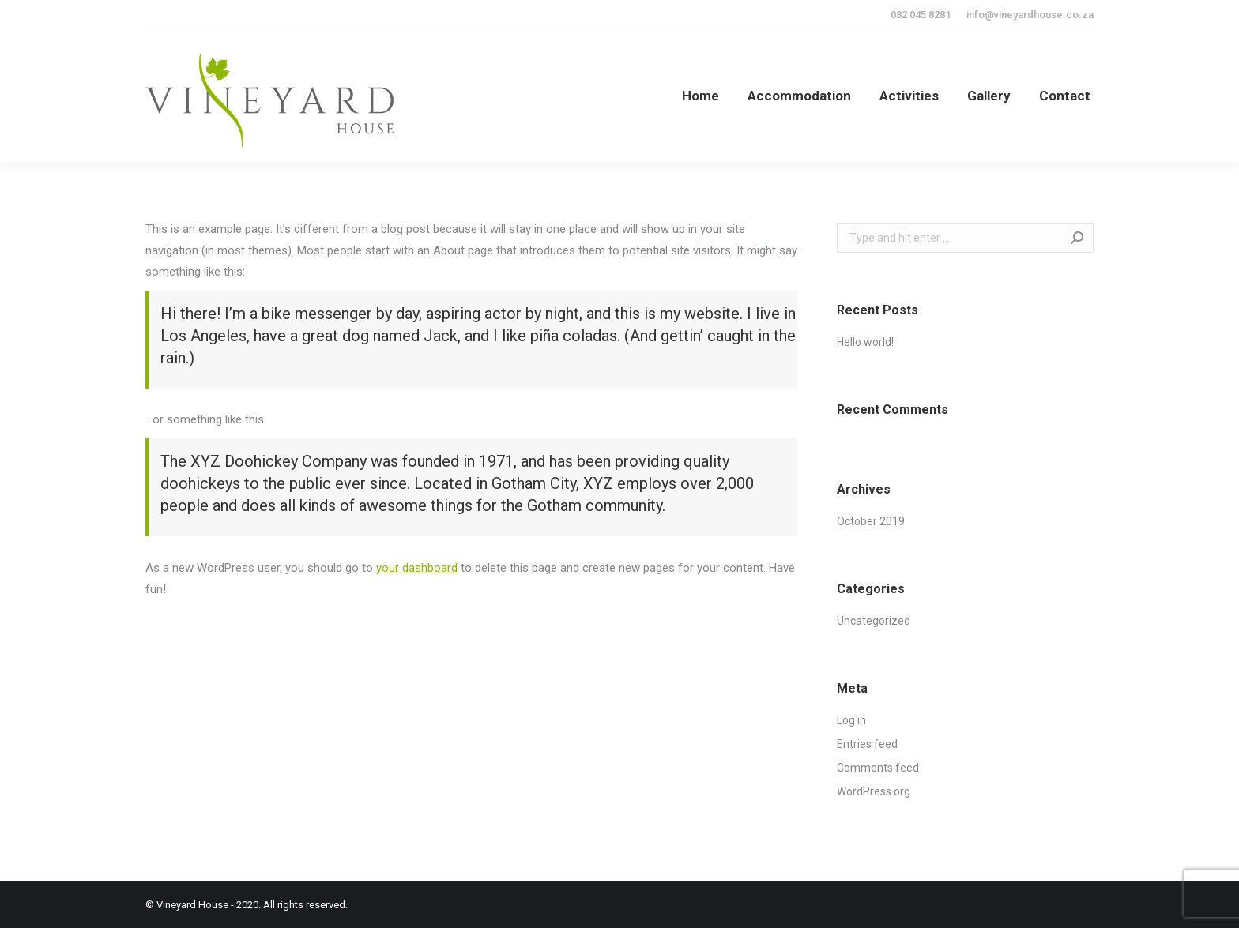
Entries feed (867, 744)
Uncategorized (873, 620)
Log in (851, 720)
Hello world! (865, 342)
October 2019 (871, 521)
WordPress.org (873, 791)
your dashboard (417, 568)
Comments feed (878, 767)
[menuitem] (700, 96)
